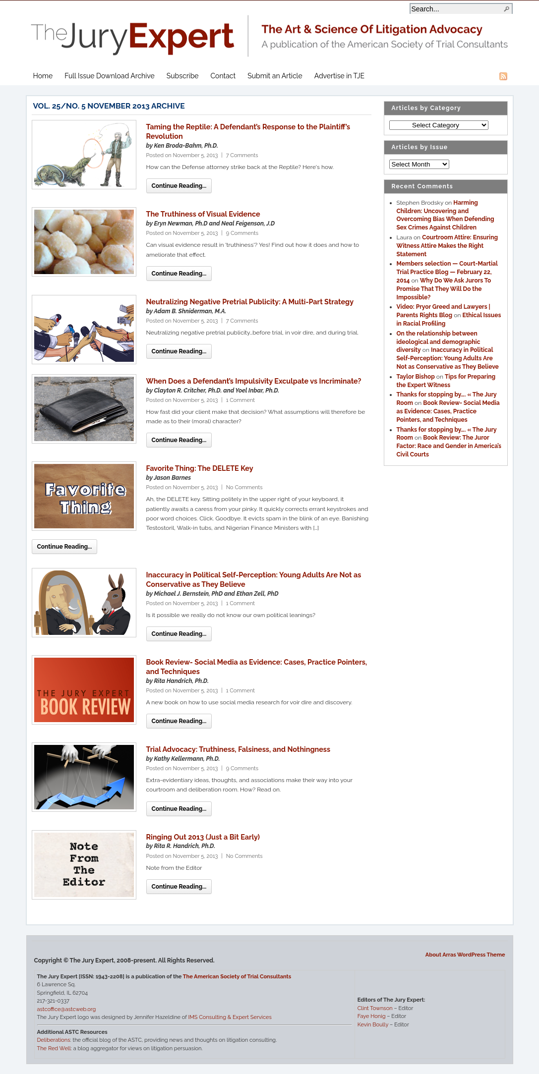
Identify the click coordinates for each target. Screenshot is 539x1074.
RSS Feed (503, 76)
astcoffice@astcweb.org (66, 1009)
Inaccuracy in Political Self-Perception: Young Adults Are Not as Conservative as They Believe (448, 358)
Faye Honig (372, 1016)
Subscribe (183, 76)
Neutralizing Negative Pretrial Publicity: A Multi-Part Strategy (250, 301)
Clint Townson (375, 1008)
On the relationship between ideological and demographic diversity (438, 342)
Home (43, 76)
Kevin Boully (373, 1024)
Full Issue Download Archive (109, 76)
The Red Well (54, 1048)
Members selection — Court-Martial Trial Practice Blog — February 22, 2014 (447, 272)
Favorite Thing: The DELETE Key (199, 468)
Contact (223, 76)
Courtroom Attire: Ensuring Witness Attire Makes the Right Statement (447, 246)
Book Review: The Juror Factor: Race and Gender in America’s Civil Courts (449, 446)
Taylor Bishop (416, 376)
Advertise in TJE (339, 76)
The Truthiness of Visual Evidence (203, 214)
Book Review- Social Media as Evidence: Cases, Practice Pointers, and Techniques (448, 411)
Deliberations (53, 1040)
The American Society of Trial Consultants (237, 976)
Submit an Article (274, 76)
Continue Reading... (179, 185)
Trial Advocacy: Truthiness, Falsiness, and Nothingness (238, 749)
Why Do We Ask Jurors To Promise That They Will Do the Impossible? (444, 289)
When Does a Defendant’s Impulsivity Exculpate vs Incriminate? (253, 381)
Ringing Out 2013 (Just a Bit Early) (203, 837)
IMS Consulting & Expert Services (229, 1017)
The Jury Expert (270, 29)
